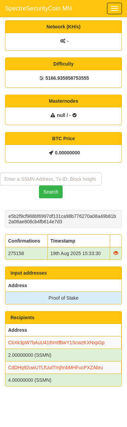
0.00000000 (67, 152)
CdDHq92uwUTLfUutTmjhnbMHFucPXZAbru (55, 367)
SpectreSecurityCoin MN (38, 8)
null (61, 115)
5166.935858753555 (67, 78)
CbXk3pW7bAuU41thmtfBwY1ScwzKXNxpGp (56, 342)
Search (50, 192)
